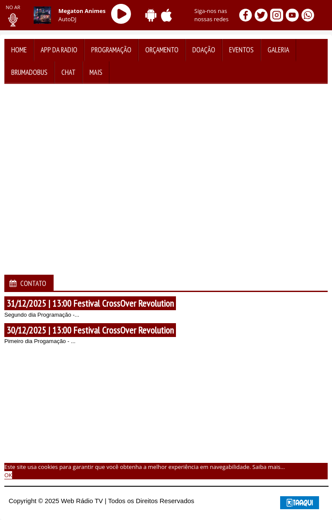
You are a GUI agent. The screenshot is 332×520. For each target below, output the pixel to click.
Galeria (278, 50)
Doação (203, 50)
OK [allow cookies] (8, 475)
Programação (111, 50)
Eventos (241, 50)
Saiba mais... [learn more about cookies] (268, 467)
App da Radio (59, 50)
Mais (95, 72)
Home (19, 50)
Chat (68, 72)
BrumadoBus (29, 72)
